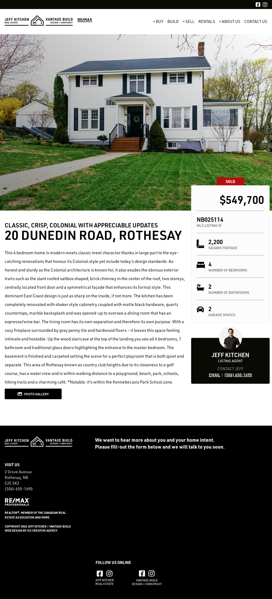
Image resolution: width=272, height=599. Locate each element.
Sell (189, 22)
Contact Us (255, 22)
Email (214, 374)
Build (173, 22)
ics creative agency (42, 530)
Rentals (206, 22)
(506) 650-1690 (238, 374)
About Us (231, 22)
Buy (159, 22)
